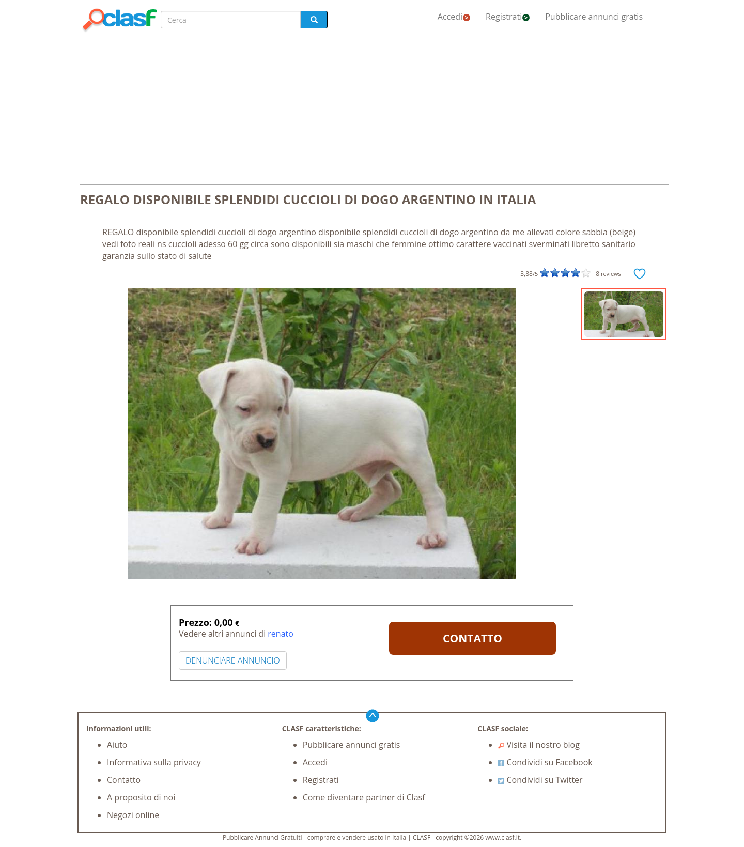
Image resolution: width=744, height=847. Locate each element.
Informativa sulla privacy (154, 762)
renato (280, 633)
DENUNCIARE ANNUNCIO (232, 660)
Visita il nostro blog (539, 744)
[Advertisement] (372, 109)
